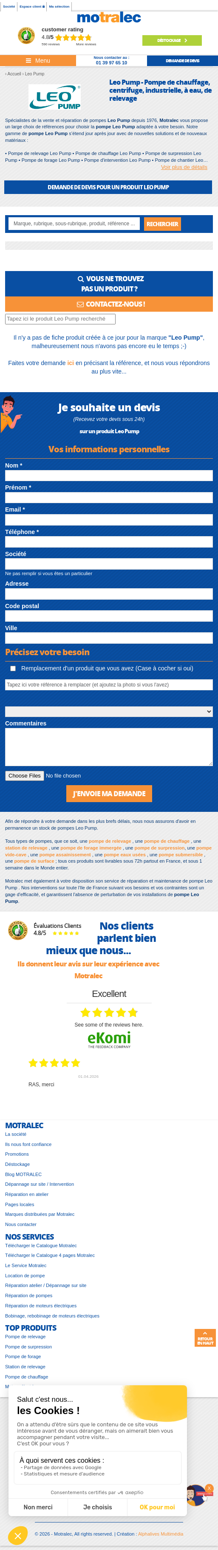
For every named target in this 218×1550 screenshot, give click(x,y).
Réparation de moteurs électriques (40, 1305)
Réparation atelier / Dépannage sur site (45, 1285)
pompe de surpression (159, 847)
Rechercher (162, 224)
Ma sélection (59, 6)
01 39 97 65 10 (111, 62)
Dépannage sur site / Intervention (39, 1184)
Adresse (16, 583)
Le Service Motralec (25, 1265)
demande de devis (182, 61)
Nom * (13, 465)
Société (9, 6)
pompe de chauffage (167, 841)
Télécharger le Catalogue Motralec (41, 1245)
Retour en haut (205, 1338)
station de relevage (26, 847)
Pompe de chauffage (26, 1376)
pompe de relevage (110, 841)
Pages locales (19, 1204)
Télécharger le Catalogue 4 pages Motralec (50, 1255)
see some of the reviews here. (108, 1025)
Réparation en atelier (26, 1194)
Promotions (17, 1154)
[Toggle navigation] (38, 60)
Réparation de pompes (28, 1295)
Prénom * (18, 487)
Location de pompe (25, 1275)
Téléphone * (22, 532)
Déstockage (172, 40)
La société (15, 1134)
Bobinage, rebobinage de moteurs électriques (52, 1315)
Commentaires (25, 723)
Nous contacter (21, 1224)
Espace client (32, 6)
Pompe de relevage (25, 1336)
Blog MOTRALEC (23, 1174)
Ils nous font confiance (28, 1144)
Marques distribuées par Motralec (39, 1214)
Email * (15, 509)
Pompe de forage (23, 1356)
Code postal (22, 606)
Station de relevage (25, 1366)
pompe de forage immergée (91, 847)
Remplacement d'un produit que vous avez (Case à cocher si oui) (101, 668)
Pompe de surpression (28, 1346)
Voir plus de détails (184, 167)
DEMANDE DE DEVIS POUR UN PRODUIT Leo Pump (108, 187)
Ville (11, 628)
